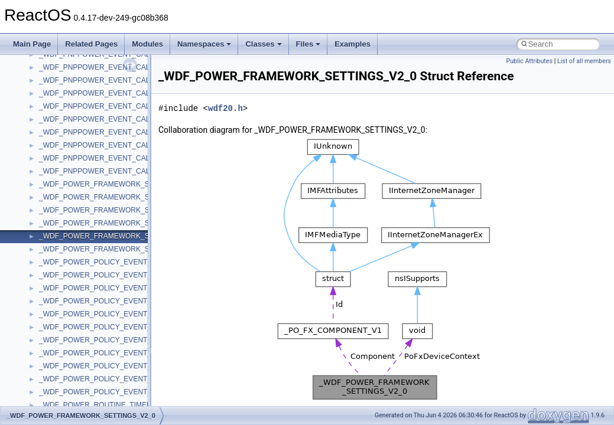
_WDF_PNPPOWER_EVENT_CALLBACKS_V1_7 (118, 132)
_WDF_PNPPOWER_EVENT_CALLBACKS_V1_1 (118, 67)
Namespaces (204, 44)
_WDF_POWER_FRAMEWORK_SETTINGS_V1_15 (121, 223)
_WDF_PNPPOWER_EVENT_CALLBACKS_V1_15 (120, 106)
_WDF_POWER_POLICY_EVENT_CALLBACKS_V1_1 (126, 288)
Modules (147, 44)
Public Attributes (529, 61)
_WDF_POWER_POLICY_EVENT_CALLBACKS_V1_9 (126, 366)
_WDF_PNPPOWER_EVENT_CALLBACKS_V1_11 (120, 80)
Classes (263, 44)
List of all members (584, 61)
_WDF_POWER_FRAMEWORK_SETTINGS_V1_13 (121, 210)
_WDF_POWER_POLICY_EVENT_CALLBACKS (116, 262)
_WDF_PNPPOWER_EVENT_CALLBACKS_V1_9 (118, 145)
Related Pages (91, 44)
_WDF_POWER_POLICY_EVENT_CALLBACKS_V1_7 (126, 353)
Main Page (32, 44)
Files (308, 44)
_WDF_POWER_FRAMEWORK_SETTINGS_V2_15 (121, 249)
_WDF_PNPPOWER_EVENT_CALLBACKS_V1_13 (120, 93)
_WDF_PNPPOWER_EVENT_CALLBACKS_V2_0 (118, 158)
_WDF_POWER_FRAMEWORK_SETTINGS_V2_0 (119, 236)
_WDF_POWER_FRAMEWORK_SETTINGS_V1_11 (121, 197)
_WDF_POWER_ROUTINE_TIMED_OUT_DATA (116, 405)
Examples (352, 44)
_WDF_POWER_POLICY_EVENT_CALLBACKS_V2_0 (126, 379)
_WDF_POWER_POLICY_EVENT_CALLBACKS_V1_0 (126, 275)
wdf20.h (225, 108)
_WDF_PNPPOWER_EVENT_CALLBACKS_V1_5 (118, 119)
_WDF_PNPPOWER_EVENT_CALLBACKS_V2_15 (120, 171)
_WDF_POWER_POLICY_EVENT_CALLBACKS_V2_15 (128, 392)
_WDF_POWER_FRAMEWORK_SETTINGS (109, 184)
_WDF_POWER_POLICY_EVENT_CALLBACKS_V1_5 (126, 340)
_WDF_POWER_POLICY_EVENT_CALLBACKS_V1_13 (128, 314)
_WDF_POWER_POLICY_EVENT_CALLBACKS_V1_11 (128, 301)
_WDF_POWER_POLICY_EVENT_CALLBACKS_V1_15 (128, 327)
